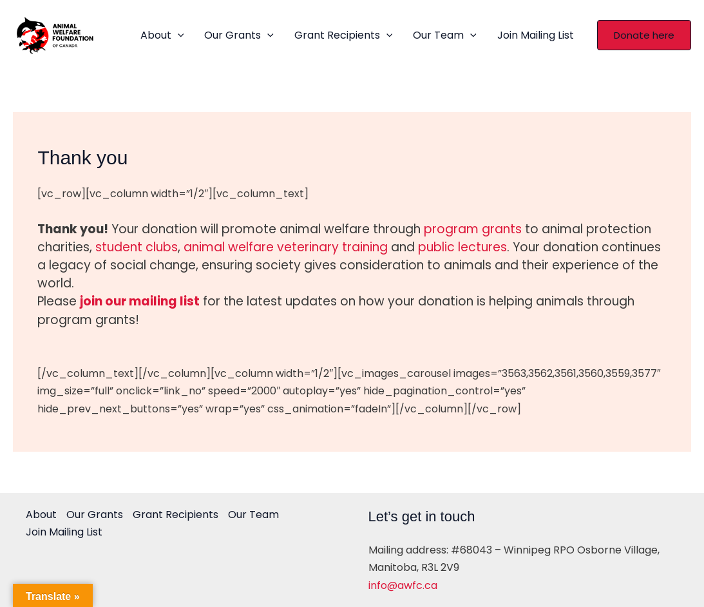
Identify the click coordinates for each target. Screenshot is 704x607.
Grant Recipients (343, 35)
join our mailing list (140, 301)
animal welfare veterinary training (286, 247)
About (162, 35)
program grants (473, 229)
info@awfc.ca (402, 585)
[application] (177, 35)
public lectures (462, 247)
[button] (644, 35)
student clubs (136, 247)
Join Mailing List (535, 35)
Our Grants (239, 35)
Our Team (445, 35)
